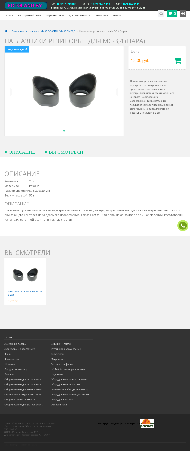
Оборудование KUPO (63, 399)
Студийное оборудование (66, 348)
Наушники (57, 374)
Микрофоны (58, 359)
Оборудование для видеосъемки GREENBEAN (25, 389)
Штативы (9, 364)
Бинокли (9, 374)
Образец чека (59, 404)
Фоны (7, 353)
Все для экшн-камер (16, 369)
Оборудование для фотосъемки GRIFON (25, 384)
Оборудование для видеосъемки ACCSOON (72, 394)
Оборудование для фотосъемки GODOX (72, 379)
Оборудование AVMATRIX (65, 384)
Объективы (57, 353)
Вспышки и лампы (61, 343)
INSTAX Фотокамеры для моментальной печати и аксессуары (72, 369)
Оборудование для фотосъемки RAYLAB (25, 404)
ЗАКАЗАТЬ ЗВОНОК (184, 225)
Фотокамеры (11, 359)
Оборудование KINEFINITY (19, 399)
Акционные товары (15, 343)
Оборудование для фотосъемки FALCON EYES (25, 379)
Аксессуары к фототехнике (19, 348)
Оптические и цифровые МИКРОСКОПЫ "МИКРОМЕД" (25, 394)
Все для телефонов (62, 364)
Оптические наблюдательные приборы (72, 389)
